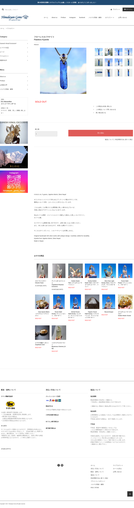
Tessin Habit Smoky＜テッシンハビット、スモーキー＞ (59, 313)
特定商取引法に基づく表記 (123, 139)
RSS (92, 487)
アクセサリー (10, 28)
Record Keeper (107, 312)
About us (54, 17)
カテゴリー (110, 17)
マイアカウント (118, 465)
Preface (63, 17)
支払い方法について (97, 468)
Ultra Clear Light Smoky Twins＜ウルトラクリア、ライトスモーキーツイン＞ (108, 283)
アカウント (116, 9)
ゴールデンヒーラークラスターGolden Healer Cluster (125, 313)
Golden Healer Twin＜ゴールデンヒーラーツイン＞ (75, 282)
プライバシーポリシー (98, 481)
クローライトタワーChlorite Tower (40, 282)
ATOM (97, 487)
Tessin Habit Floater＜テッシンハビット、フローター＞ (125, 282)
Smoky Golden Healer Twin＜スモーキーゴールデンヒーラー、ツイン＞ (92, 283)
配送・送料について (97, 472)
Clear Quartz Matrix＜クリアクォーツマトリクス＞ (42, 313)
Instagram (72, 17)
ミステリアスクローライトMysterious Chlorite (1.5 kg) (59, 345)
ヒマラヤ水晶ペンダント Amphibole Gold (42, 343)
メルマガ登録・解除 (95, 17)
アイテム (127, 9)
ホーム (46, 17)
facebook (82, 17)
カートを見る (117, 468)
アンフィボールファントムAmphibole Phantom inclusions (58, 283)
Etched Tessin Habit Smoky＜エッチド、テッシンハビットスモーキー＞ (75, 314)
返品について (109, 139)
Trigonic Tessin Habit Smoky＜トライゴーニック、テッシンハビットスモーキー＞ (92, 314)
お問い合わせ (122, 17)
